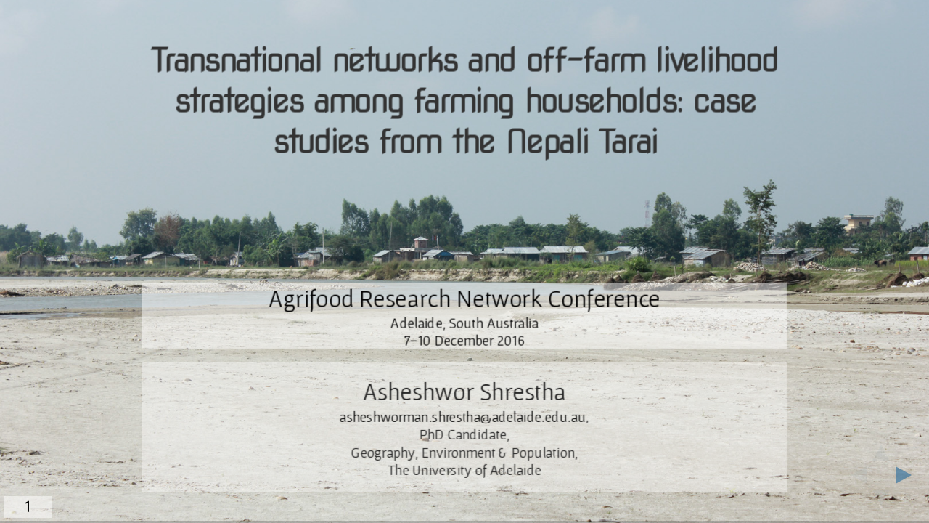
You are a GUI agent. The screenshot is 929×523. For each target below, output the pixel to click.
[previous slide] (854, 475)
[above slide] (881, 448)
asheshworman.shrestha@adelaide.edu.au (463, 417)
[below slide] (881, 502)
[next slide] (908, 475)
